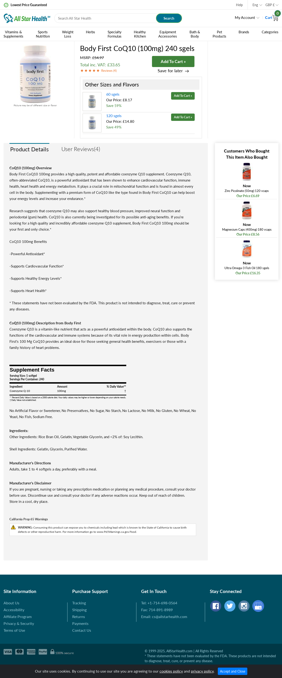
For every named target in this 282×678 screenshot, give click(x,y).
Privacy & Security (19, 623)
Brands (244, 32)
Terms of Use (14, 630)
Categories (270, 32)
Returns (78, 616)
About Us (11, 603)
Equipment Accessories (167, 34)
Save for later (170, 70)
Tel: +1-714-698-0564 (159, 603)
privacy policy (202, 671)
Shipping (79, 609)
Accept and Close (232, 671)
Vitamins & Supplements (13, 34)
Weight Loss (67, 34)
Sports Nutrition (43, 34)
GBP (270, 5)
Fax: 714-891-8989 (157, 609)
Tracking (79, 603)
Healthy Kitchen (140, 34)
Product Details (29, 149)
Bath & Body (194, 34)
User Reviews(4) (80, 148)
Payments (80, 623)
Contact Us (81, 630)
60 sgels (112, 94)
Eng (255, 5)
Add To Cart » (173, 61)
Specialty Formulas (115, 34)
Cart (271, 17)
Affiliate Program (18, 616)
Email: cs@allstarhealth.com (164, 616)
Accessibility (14, 609)
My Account (245, 17)
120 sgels (114, 115)
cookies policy (171, 671)
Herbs (90, 32)
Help (239, 5)
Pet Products (219, 34)
